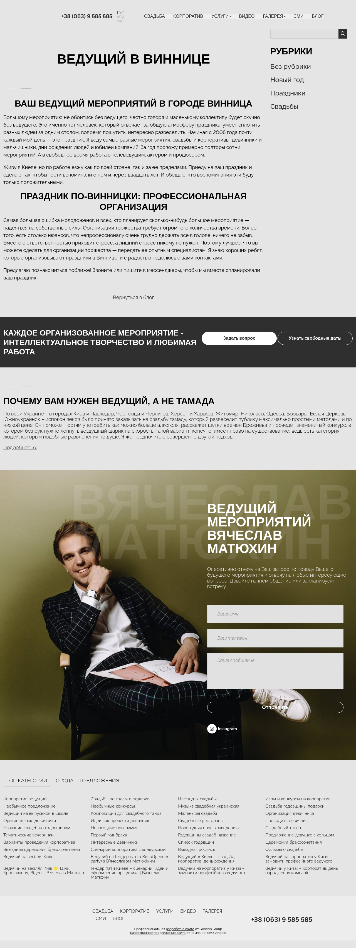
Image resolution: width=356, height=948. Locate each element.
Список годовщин (196, 849)
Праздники (287, 93)
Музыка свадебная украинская (208, 813)
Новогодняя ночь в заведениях (209, 835)
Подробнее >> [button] (20, 447)
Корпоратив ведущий (25, 806)
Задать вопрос (214, 342)
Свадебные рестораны (201, 827)
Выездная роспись (196, 856)
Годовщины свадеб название (207, 842)
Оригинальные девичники (29, 827)
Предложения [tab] (99, 788)
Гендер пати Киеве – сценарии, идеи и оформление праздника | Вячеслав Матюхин (129, 880)
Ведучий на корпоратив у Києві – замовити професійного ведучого (298, 866)
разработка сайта (180, 936)
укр (120, 21)
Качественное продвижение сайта (158, 940)
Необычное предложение (29, 813)
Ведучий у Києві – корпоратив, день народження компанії (301, 878)
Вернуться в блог (133, 297)
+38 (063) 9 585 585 (86, 16)
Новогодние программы (115, 835)
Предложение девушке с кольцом (299, 842)
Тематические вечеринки (28, 842)
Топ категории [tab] (26, 788)
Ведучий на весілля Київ (27, 863)
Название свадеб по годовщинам (36, 835)
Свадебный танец (283, 835)
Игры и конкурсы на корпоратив (297, 806)
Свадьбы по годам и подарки (120, 806)
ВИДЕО (246, 16)
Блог (317, 16)
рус (120, 12)
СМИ (298, 16)
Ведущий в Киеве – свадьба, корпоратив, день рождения (206, 866)
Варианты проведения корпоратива (39, 849)
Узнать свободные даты (313, 342)
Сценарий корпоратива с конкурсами (128, 856)
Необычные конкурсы (113, 813)
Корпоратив (188, 16)
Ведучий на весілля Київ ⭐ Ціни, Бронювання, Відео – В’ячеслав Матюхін (43, 878)
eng (120, 16)
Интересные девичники (115, 849)
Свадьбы (284, 106)
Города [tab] (63, 788)
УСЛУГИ (220, 16)
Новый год (287, 80)
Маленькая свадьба (197, 820)
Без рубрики (290, 66)
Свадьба (154, 16)
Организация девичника (289, 820)
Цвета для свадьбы (197, 806)
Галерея (273, 16)
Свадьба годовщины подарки (295, 813)
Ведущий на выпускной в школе (35, 820)
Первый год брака (109, 842)
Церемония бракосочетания (293, 849)
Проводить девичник (286, 827)
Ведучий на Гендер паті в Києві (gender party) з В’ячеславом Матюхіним (130, 866)
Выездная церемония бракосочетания (41, 856)
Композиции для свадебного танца (126, 820)
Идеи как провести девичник (120, 827)
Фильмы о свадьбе (284, 856)
